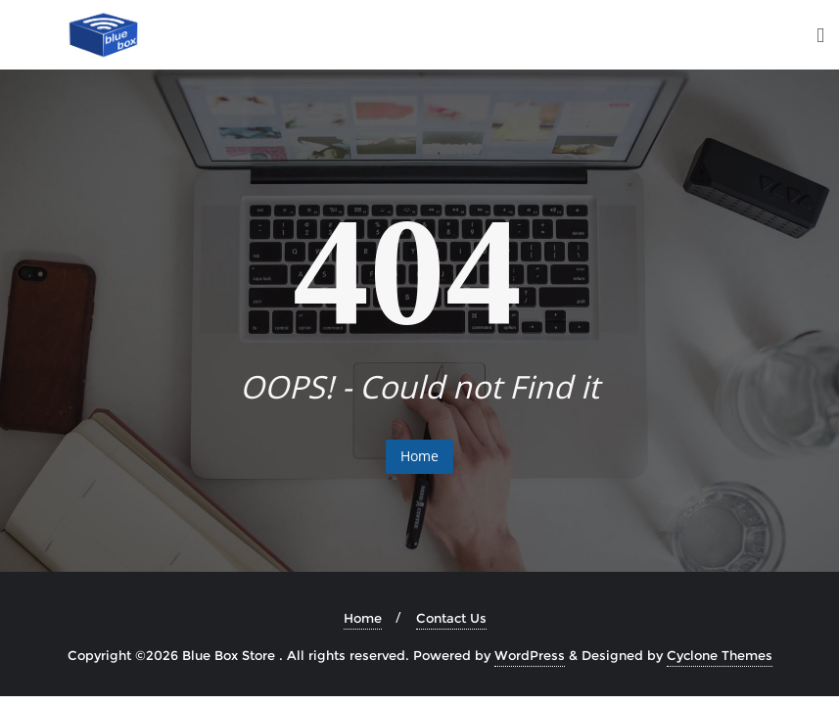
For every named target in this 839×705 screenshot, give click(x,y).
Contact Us (451, 618)
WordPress (529, 655)
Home (419, 455)
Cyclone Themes (719, 655)
